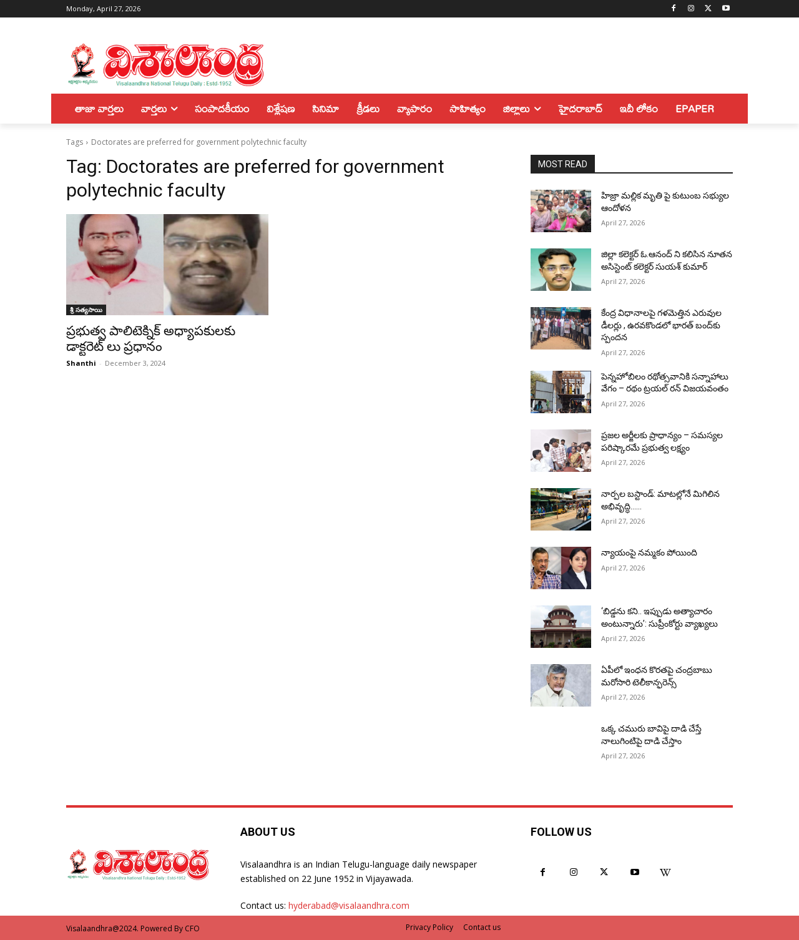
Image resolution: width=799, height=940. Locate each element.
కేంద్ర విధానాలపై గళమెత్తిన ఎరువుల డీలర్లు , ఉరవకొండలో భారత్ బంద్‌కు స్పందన (661, 325)
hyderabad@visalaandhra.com (348, 905)
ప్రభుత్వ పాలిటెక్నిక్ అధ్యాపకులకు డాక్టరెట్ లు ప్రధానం (150, 338)
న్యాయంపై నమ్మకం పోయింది (649, 552)
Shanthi (81, 363)
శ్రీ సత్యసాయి (86, 309)
